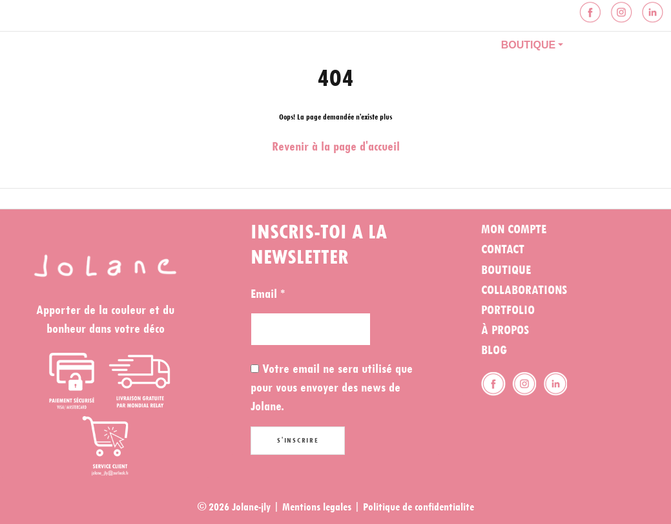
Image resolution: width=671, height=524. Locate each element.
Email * (268, 294)
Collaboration (430, 44)
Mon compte (513, 229)
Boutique (528, 44)
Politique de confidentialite (418, 507)
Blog (604, 44)
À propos (332, 44)
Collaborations (524, 290)
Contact (244, 70)
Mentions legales (316, 507)
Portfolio (249, 44)
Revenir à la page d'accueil (336, 147)
